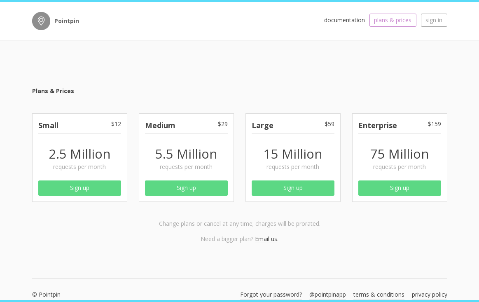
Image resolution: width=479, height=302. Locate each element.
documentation (344, 20)
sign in (433, 20)
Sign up (79, 188)
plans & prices (392, 20)
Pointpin (66, 21)
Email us (266, 239)
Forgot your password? (271, 294)
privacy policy (429, 294)
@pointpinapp (327, 294)
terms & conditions (378, 294)
